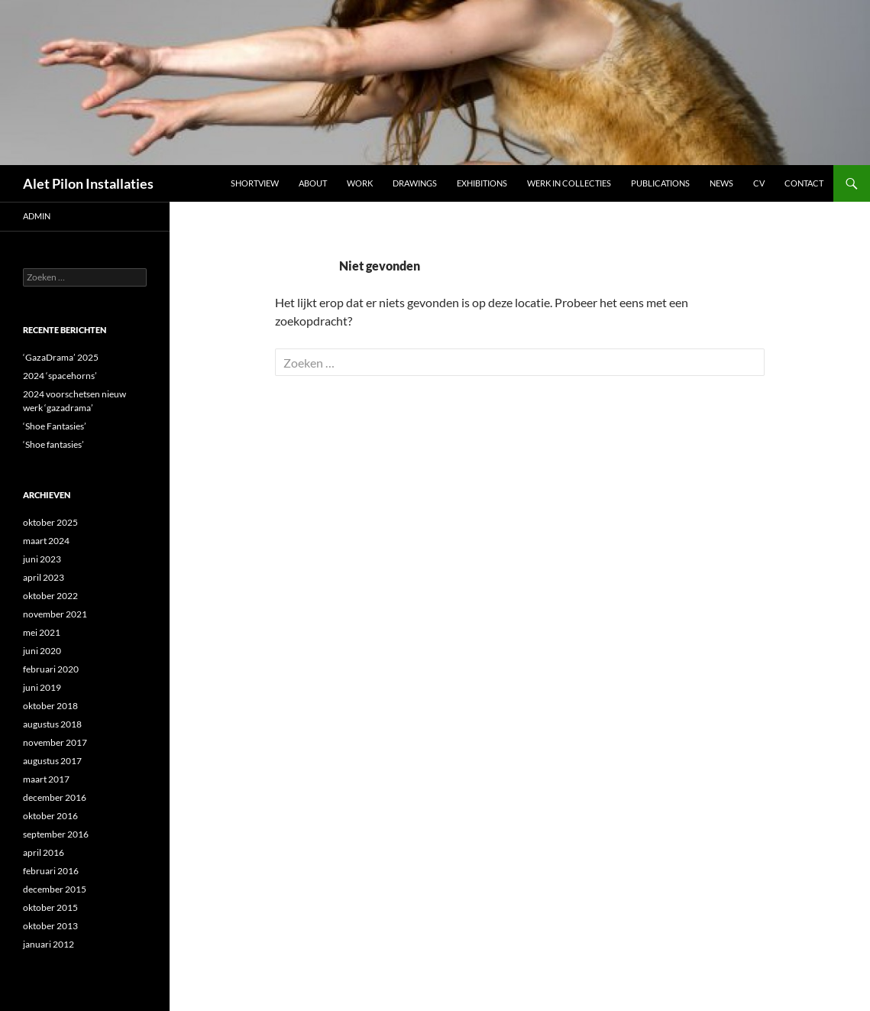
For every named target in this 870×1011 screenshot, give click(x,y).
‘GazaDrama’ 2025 (61, 357)
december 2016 (54, 797)
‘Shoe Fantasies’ (54, 426)
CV (759, 183)
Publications (660, 183)
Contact (803, 183)
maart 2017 (46, 779)
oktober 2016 (50, 815)
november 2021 (55, 614)
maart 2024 (46, 540)
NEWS (721, 183)
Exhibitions (482, 183)
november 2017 (55, 742)
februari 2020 (51, 669)
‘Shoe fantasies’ (53, 444)
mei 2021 (41, 632)
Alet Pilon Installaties (88, 183)
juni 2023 (42, 559)
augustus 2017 (52, 760)
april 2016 (43, 852)
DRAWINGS (415, 183)
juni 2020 (42, 650)
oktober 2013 (50, 926)
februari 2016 (51, 871)
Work (360, 183)
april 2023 (43, 577)
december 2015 (54, 889)
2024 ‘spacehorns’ (60, 375)
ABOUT (313, 183)
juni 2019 (42, 687)
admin (36, 216)
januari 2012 (48, 944)
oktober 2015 (50, 907)
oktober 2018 (50, 705)
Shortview (255, 183)
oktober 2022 (50, 595)
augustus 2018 (52, 724)
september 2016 (56, 834)
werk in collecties (569, 183)
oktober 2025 (50, 522)
